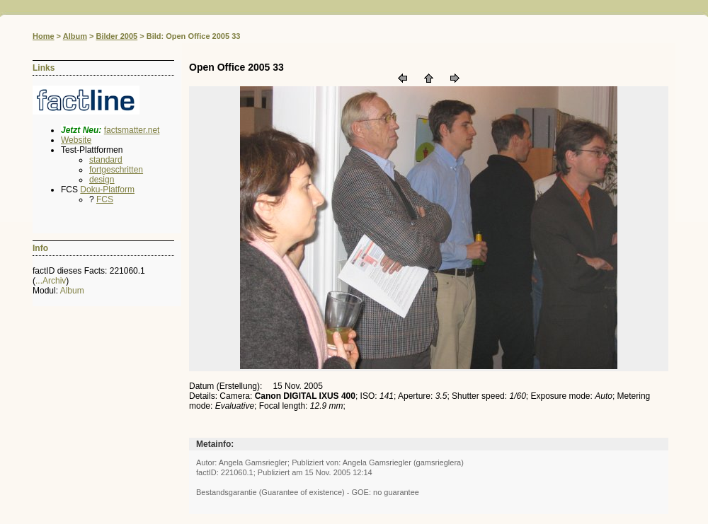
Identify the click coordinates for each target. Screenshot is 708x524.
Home (44, 36)
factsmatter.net (132, 130)
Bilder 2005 (116, 36)
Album (75, 36)
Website (76, 140)
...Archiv (50, 281)
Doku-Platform (107, 189)
